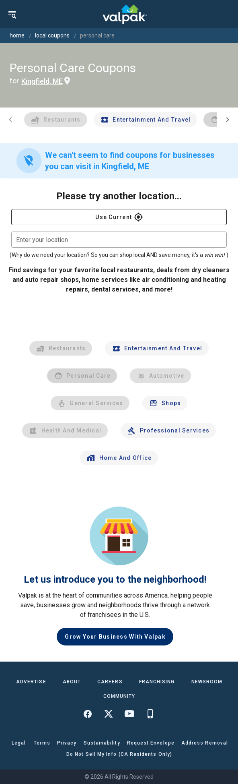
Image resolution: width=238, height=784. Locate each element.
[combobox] (119, 240)
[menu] (12, 14)
